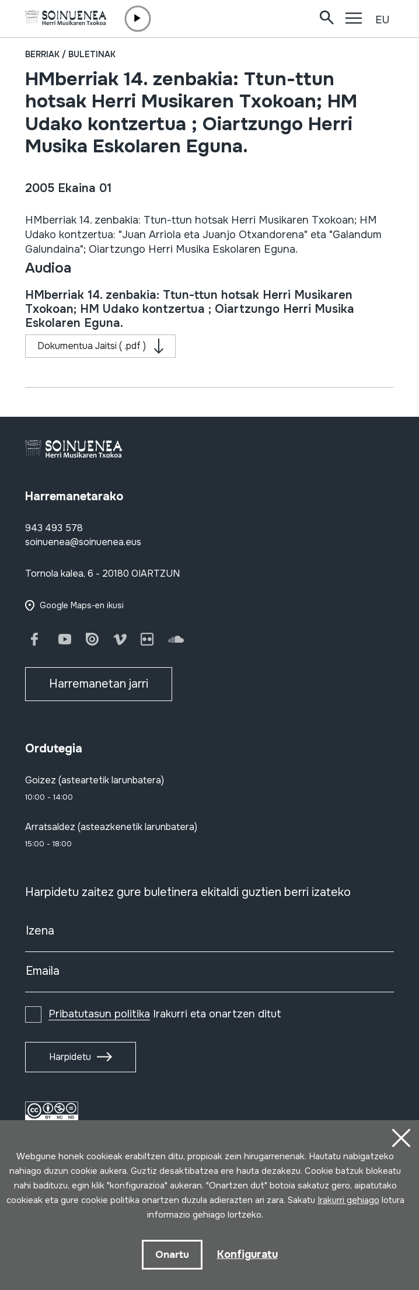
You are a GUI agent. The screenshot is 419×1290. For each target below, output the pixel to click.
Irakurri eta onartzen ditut (164, 1013)
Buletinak (92, 54)
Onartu (172, 1255)
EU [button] (382, 19)
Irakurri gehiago (348, 1200)
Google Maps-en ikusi (82, 605)
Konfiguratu (247, 1254)
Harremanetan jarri (98, 684)
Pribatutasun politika (99, 1013)
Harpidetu (70, 1057)
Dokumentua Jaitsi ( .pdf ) (91, 346)
